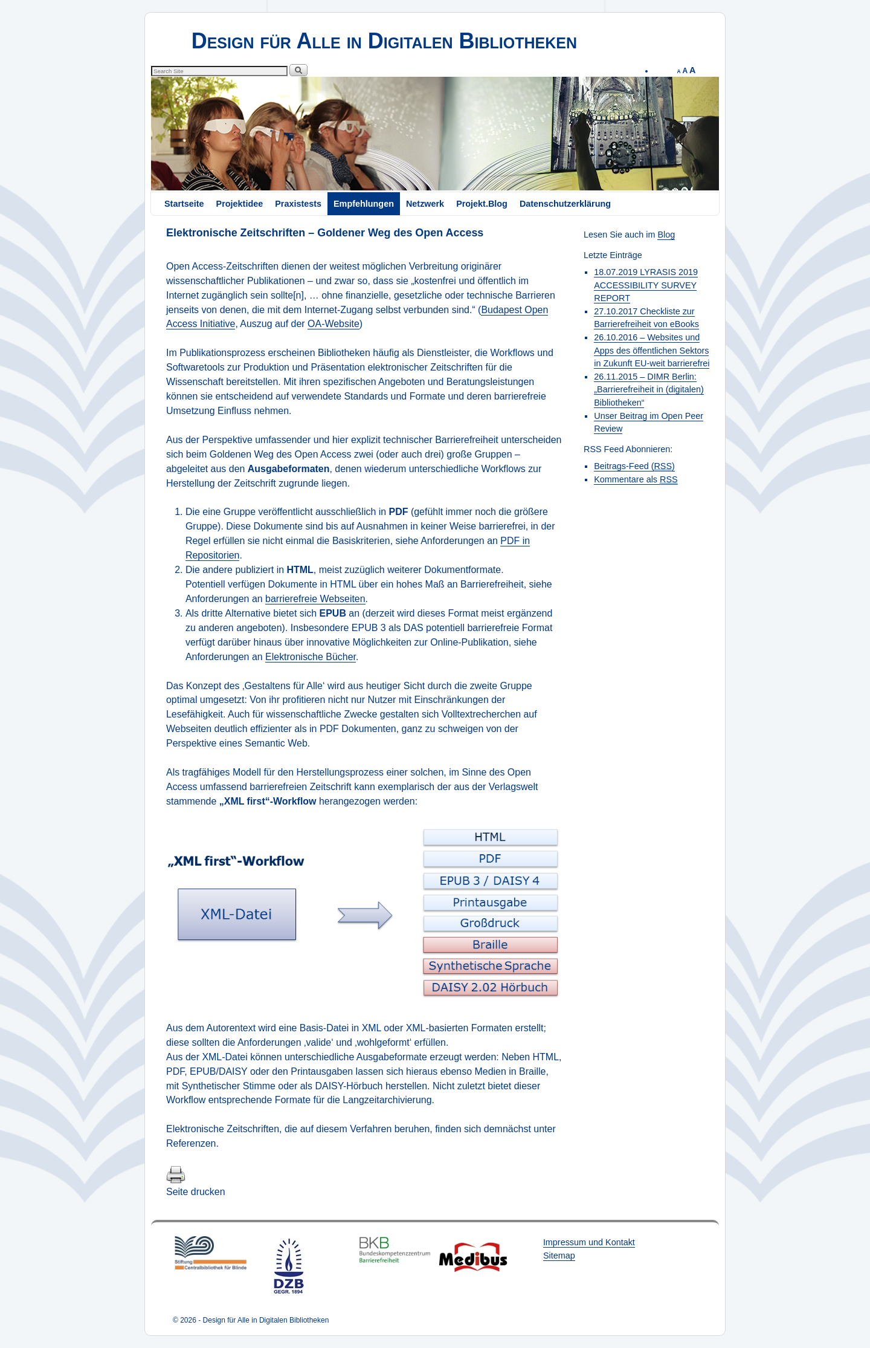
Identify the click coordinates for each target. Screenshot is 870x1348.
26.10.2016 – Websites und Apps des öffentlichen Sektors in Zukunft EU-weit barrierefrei (651, 350)
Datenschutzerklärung (565, 204)
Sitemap (559, 1255)
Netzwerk (425, 204)
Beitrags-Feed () (634, 466)
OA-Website (333, 324)
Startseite (184, 204)
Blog (666, 234)
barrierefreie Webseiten (315, 599)
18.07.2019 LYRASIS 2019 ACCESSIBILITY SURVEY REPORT (646, 285)
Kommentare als (635, 480)
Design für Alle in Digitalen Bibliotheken (384, 40)
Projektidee (239, 204)
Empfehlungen (364, 204)
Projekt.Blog (481, 204)
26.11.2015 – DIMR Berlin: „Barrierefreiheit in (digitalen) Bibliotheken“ (649, 389)
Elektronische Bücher (310, 657)
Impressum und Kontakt (589, 1242)
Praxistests (298, 204)
